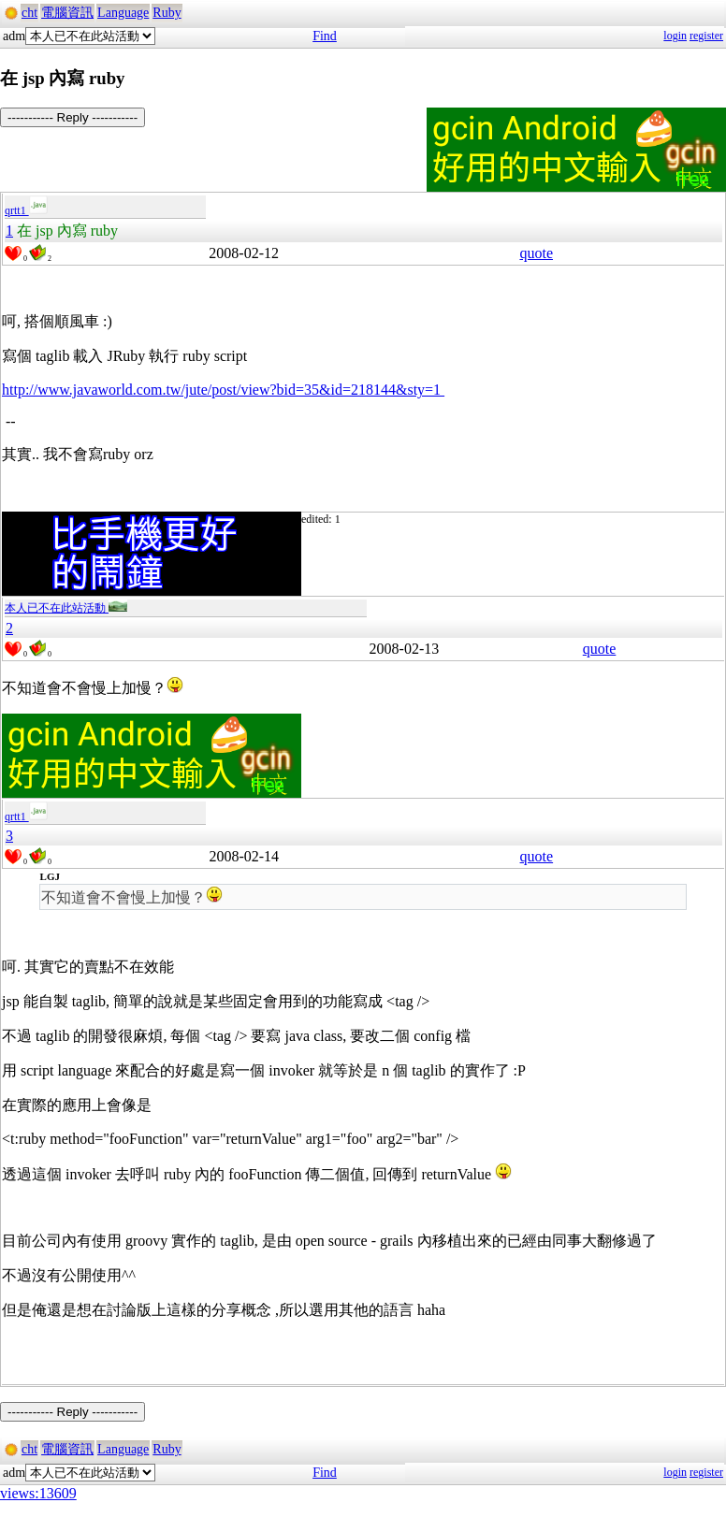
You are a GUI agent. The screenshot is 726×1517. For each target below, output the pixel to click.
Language (123, 13)
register (706, 35)
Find (324, 36)
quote (536, 253)
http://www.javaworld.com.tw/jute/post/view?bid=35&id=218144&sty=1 (223, 389)
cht (29, 13)
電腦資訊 (67, 13)
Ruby (166, 13)
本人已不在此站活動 (66, 607)
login (675, 35)
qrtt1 (26, 210)
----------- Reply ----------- (72, 117)
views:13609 (38, 1493)
